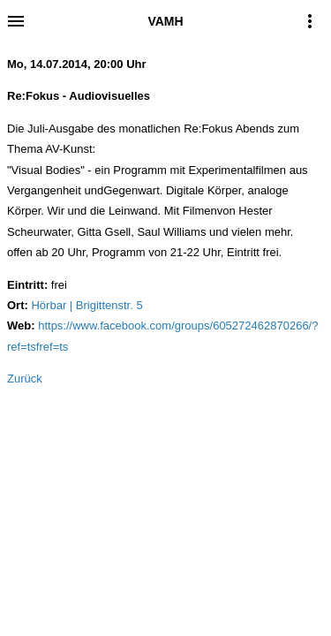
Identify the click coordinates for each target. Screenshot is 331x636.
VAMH (165, 21)
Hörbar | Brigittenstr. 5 (86, 305)
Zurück (24, 378)
